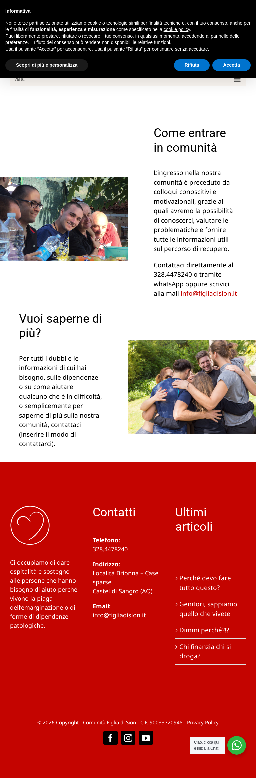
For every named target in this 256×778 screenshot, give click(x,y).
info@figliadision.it (119, 615)
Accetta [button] (231, 65)
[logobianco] (30, 508)
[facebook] (110, 738)
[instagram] (128, 738)
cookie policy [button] (177, 29)
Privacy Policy (203, 722)
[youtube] (146, 738)
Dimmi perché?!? (204, 630)
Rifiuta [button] (192, 65)
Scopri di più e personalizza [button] (46, 65)
